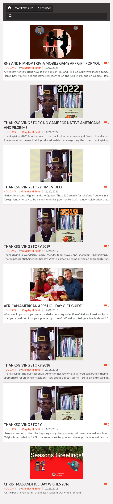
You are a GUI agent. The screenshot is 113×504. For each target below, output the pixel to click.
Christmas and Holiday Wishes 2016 (36, 484)
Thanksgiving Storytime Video (33, 187)
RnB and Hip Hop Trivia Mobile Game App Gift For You (52, 63)
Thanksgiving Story (23, 424)
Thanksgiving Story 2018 (27, 365)
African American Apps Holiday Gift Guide (43, 306)
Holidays (10, 67)
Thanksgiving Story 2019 (27, 246)
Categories (24, 8)
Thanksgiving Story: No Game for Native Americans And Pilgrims (52, 125)
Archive (44, 8)
